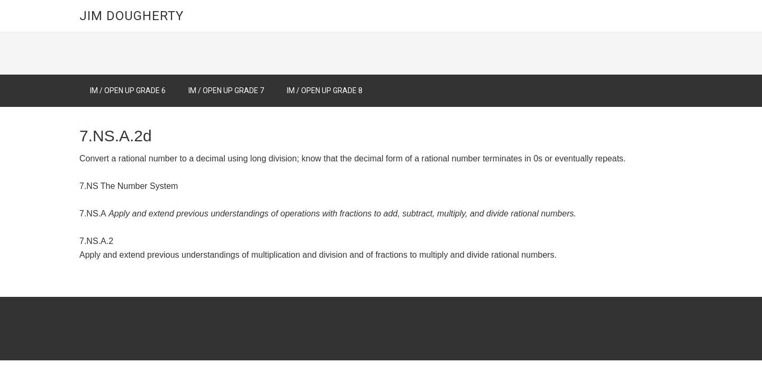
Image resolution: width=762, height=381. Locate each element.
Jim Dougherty (131, 15)
